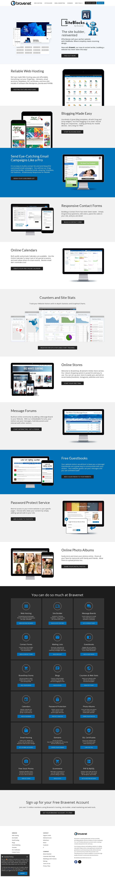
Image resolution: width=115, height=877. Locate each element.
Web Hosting (38, 3)
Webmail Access (47, 838)
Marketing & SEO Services (50, 859)
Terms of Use (46, 863)
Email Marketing (60, 3)
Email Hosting (15, 840)
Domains (70, 3)
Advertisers (46, 840)
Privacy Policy (46, 866)
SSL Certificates (16, 850)
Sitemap (45, 861)
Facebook (45, 845)
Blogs (13, 842)
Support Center (47, 835)
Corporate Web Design (49, 856)
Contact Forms (16, 852)
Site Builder (48, 3)
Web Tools (79, 3)
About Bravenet (47, 854)
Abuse (44, 842)
